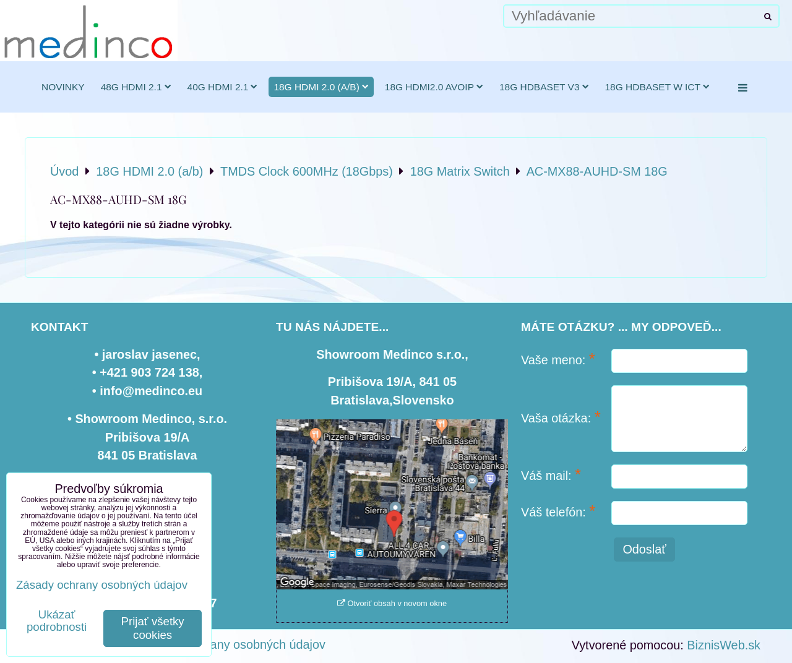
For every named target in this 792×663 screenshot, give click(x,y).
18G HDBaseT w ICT (657, 87)
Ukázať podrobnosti (57, 621)
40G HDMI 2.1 (222, 87)
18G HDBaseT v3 (544, 87)
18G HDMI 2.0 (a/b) (320, 87)
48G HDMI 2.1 (136, 87)
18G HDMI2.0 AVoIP (434, 87)
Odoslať (644, 549)
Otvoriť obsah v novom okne (392, 603)
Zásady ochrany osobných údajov (234, 644)
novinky (63, 87)
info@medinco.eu (151, 391)
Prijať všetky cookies (152, 628)
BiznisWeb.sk (723, 645)
